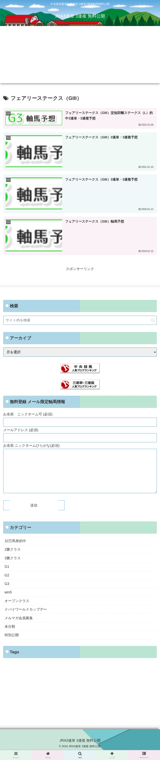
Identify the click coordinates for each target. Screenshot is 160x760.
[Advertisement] (80, 55)
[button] (152, 320)
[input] (80, 320)
